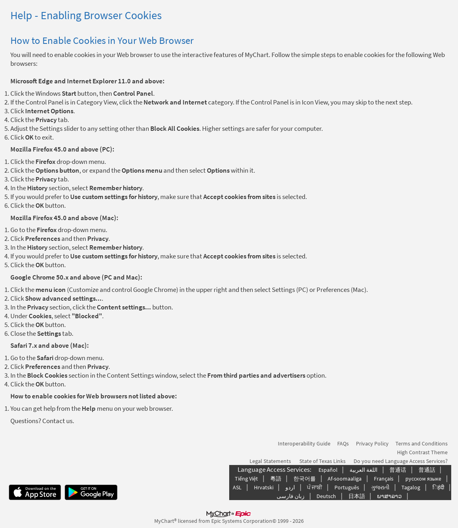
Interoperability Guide (304, 443)
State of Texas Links (322, 461)
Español (328, 469)
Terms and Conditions (421, 443)
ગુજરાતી (380, 487)
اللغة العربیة (363, 469)
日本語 (356, 496)
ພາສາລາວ (389, 496)
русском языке (423, 478)
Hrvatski (263, 487)
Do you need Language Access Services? (401, 461)
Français (383, 478)
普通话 (397, 469)
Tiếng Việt (246, 478)
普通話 (427, 469)
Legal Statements (270, 461)
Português (346, 487)
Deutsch (326, 496)
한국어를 (304, 478)
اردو (290, 487)
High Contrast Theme (422, 452)
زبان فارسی (291, 496)
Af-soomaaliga (345, 478)
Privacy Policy (372, 443)
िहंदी (438, 487)
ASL (237, 487)
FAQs (343, 443)
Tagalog (410, 487)
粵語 (275, 478)
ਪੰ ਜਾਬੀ (314, 487)
